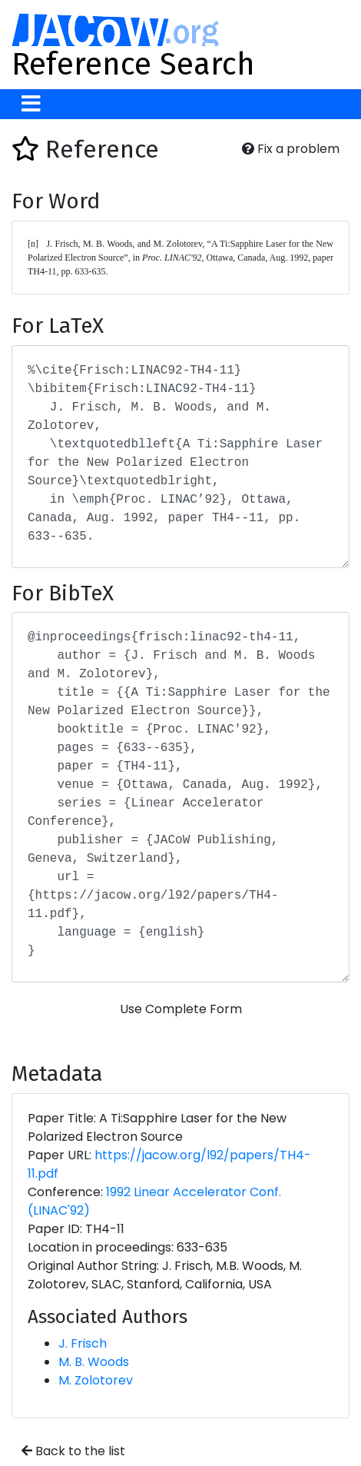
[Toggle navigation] (31, 104)
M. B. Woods (93, 1362)
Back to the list (73, 1451)
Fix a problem (290, 149)
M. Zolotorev (95, 1380)
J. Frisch (82, 1343)
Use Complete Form (181, 1009)
